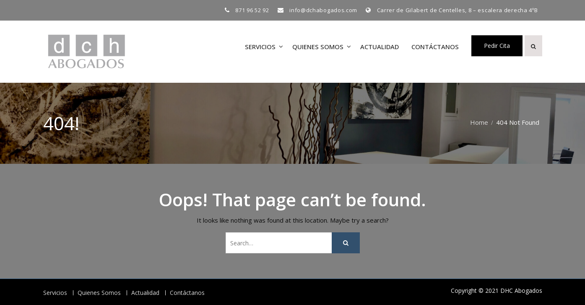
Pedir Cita (497, 46)
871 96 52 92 (252, 10)
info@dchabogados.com (323, 10)
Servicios (260, 46)
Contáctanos (435, 46)
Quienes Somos (317, 46)
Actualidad (379, 46)
